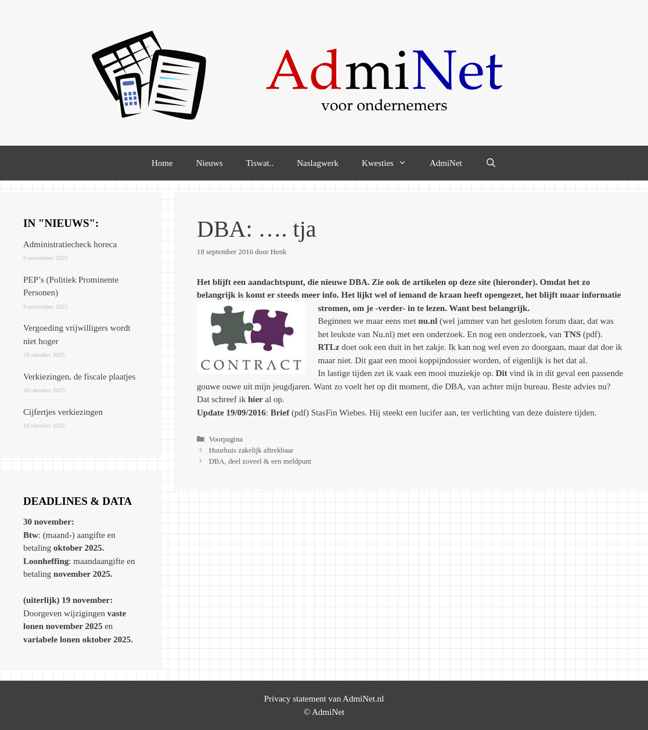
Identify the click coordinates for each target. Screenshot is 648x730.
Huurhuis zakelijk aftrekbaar (251, 450)
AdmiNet (446, 163)
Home (162, 163)
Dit (501, 373)
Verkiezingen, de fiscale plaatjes (79, 376)
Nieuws (209, 163)
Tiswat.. (259, 163)
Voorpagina (226, 439)
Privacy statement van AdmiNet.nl (324, 698)
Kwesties (390, 163)
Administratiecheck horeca (70, 244)
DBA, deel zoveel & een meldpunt (260, 461)
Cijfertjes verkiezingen (63, 412)
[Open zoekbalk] (491, 163)
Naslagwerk (318, 163)
